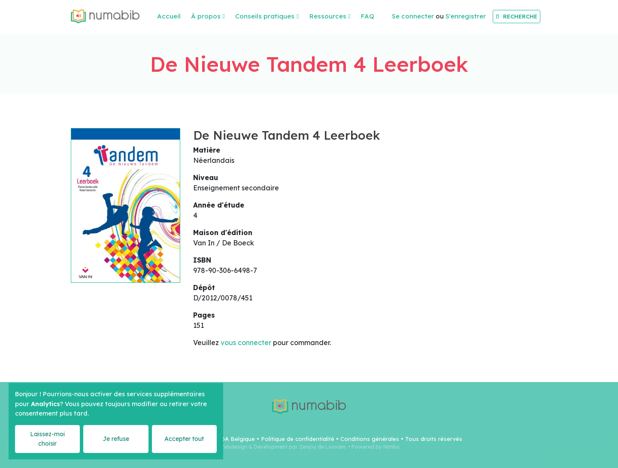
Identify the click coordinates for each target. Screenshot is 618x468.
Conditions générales (369, 438)
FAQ (367, 16)
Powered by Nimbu (375, 447)
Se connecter (413, 16)
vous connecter (246, 342)
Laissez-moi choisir (47, 438)
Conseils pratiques (264, 16)
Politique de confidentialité (297, 438)
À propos (206, 16)
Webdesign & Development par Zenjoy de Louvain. (283, 447)
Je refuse (116, 439)
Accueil (169, 16)
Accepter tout (184, 439)
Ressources (327, 16)
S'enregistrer (465, 16)
